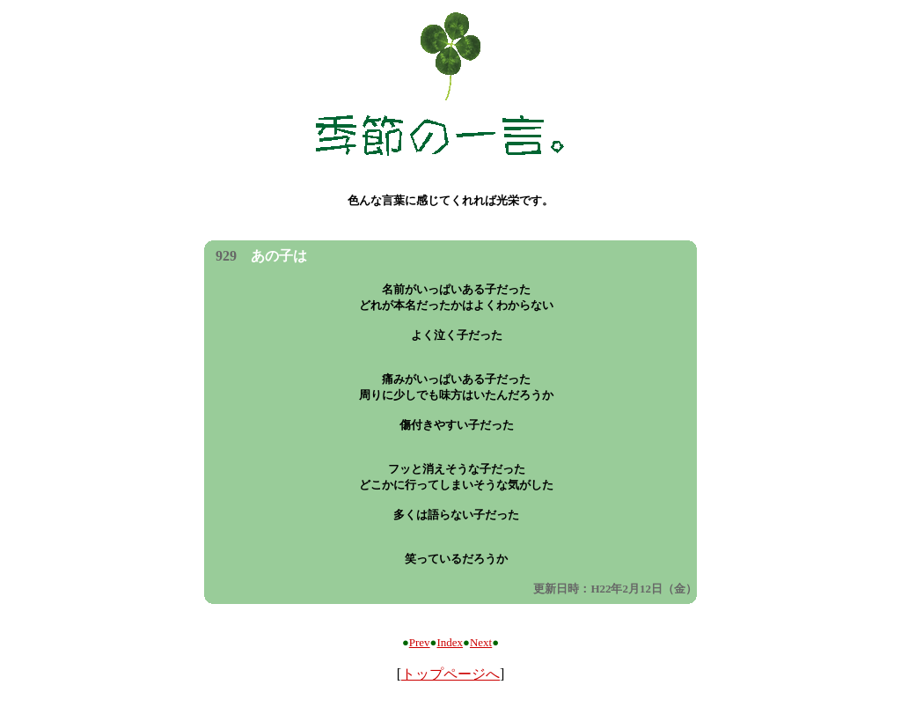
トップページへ (450, 673)
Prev (419, 642)
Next (481, 642)
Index (449, 642)
